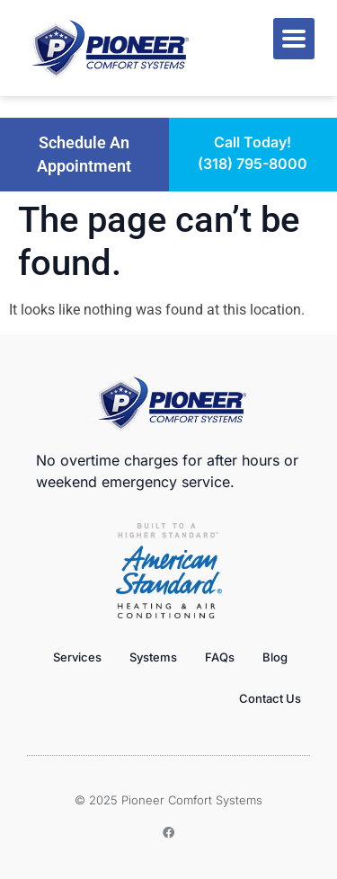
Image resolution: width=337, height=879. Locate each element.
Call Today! (252, 142)
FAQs (220, 657)
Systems (153, 657)
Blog (275, 657)
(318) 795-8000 (252, 164)
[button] (84, 155)
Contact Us (270, 698)
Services (77, 657)
